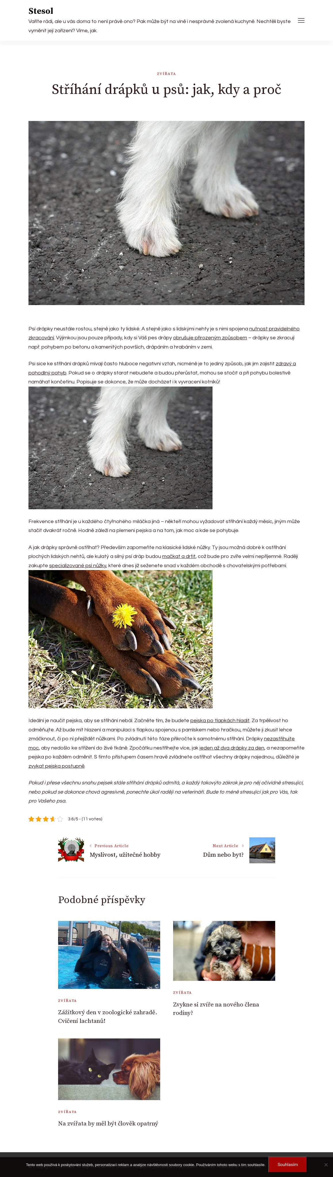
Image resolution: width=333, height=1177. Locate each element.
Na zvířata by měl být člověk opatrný (108, 1123)
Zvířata (166, 73)
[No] (326, 1164)
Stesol (40, 11)
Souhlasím (288, 1164)
